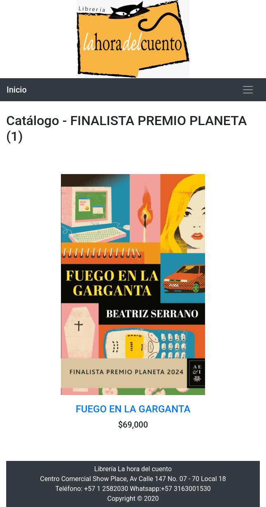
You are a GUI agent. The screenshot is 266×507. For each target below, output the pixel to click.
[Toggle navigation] (247, 89)
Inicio (17, 90)
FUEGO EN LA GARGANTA (133, 409)
